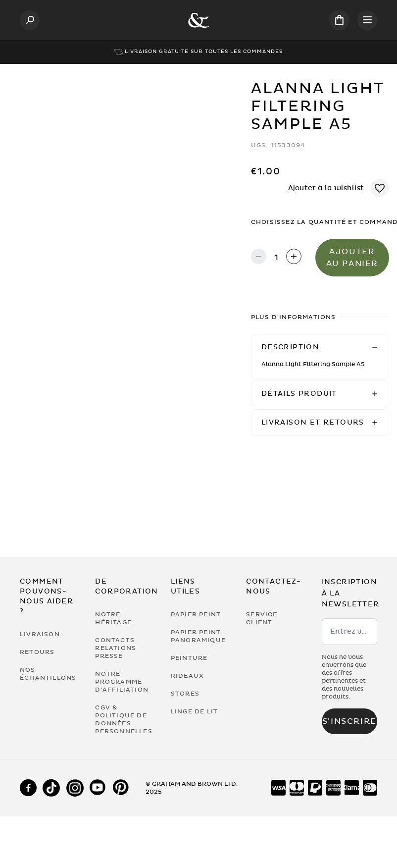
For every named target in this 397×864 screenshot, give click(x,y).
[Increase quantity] (293, 257)
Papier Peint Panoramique (198, 636)
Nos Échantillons (47, 673)
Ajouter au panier (352, 258)
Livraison (40, 634)
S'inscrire (349, 721)
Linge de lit (194, 711)
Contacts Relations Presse (115, 648)
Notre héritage (113, 618)
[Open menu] (367, 20)
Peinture (189, 657)
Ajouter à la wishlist (326, 188)
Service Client (261, 618)
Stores (185, 693)
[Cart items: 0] (339, 20)
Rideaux (187, 675)
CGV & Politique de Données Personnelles (122, 719)
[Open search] (30, 20)
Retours (37, 651)
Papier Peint (196, 614)
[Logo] (199, 20)
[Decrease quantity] (258, 257)
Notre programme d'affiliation (122, 681)
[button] (320, 347)
